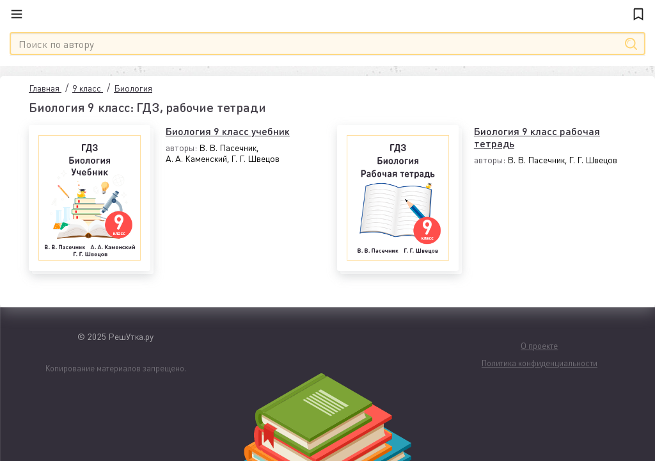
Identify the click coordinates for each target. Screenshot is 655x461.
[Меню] (24, 14)
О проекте (539, 345)
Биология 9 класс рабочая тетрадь (537, 137)
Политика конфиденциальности (539, 362)
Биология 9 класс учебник (228, 131)
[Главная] (327, 14)
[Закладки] (638, 14)
